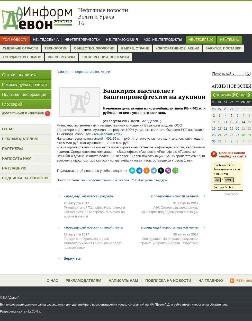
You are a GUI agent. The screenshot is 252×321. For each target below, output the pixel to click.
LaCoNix (34, 311)
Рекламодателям (20, 139)
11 (225, 122)
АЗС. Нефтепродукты (163, 39)
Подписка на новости (25, 178)
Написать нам (16, 158)
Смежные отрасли (20, 48)
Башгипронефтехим (96, 180)
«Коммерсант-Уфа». (107, 134)
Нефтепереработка (82, 39)
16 (213, 128)
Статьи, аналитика (20, 75)
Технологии (56, 48)
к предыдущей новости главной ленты (90, 227)
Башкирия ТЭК (124, 180)
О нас (8, 129)
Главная (63, 72)
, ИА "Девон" (149, 121)
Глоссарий (12, 104)
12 (231, 122)
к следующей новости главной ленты (173, 227)
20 (237, 128)
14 (243, 122)
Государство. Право (22, 57)
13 (237, 122)
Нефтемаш (229, 39)
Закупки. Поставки (223, 48)
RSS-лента (241, 280)
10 (219, 122)
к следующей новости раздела (178, 196)
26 (213, 109)
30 (237, 109)
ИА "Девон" (158, 304)
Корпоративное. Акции (177, 48)
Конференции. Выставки (105, 57)
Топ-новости (15, 39)
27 (219, 109)
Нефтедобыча (46, 39)
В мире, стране (135, 48)
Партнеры (12, 149)
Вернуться (69, 258)
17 (219, 128)
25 (225, 135)
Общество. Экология (94, 48)
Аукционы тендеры (153, 180)
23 (213, 135)
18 (225, 128)
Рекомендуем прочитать (25, 84)
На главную (14, 168)
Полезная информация (24, 94)
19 (231, 128)
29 (231, 109)
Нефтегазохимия (122, 39)
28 (225, 109)
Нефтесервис (201, 39)
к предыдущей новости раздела (85, 196)
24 (219, 135)
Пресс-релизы (61, 57)
